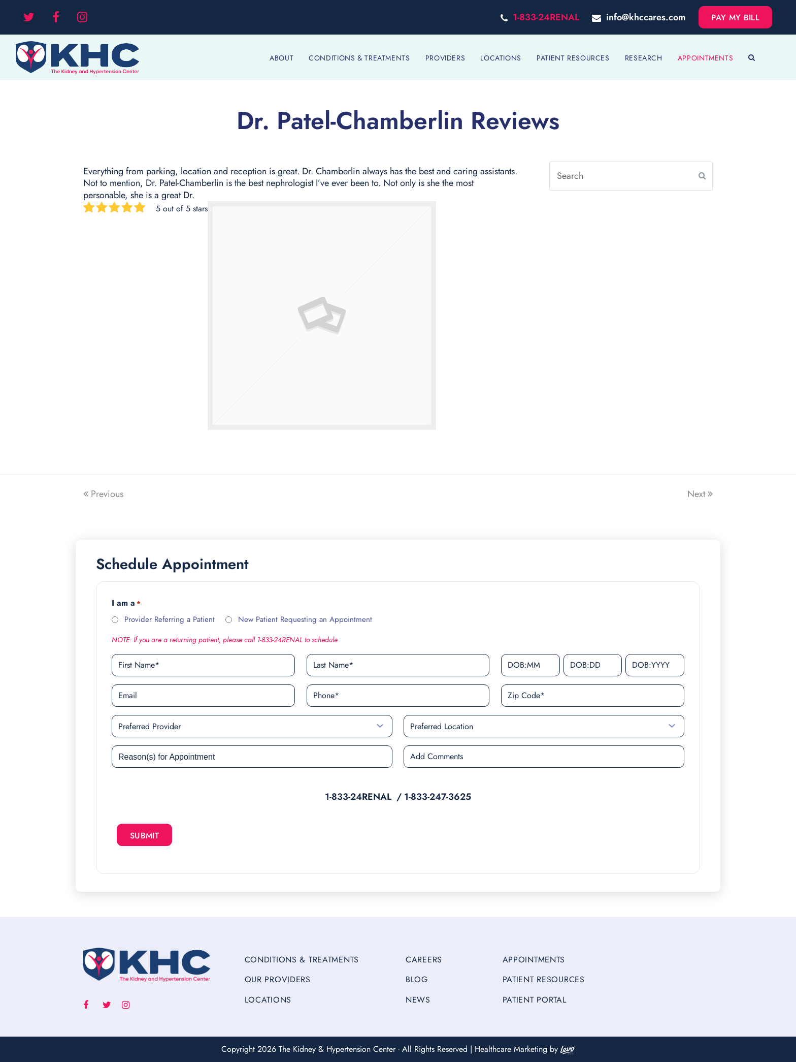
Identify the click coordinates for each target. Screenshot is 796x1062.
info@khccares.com (646, 17)
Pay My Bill (735, 17)
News (418, 1000)
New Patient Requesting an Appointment (305, 619)
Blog (417, 979)
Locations (268, 1000)
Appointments (534, 959)
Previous (103, 494)
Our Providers (278, 979)
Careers (424, 959)
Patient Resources (544, 979)
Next (700, 494)
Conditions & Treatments (302, 959)
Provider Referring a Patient (169, 619)
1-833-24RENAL (546, 17)
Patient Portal (535, 1000)
